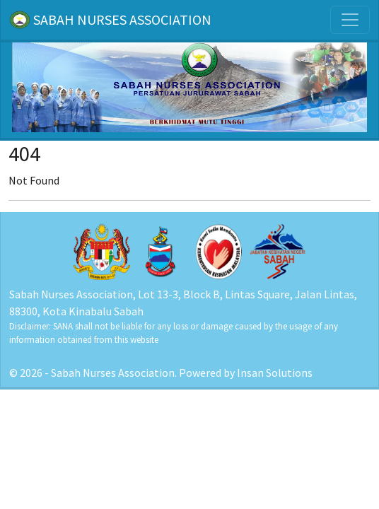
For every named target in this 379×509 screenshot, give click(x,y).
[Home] (189, 86)
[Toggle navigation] (350, 20)
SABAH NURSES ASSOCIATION (110, 19)
